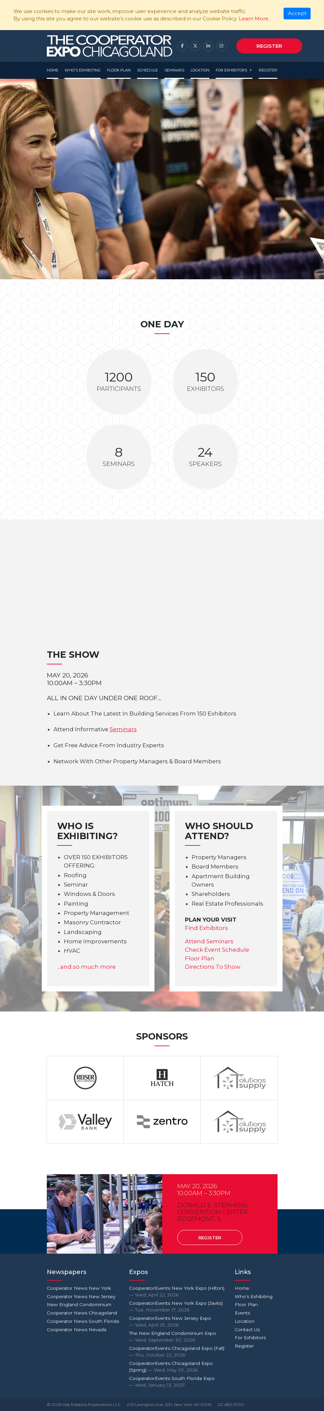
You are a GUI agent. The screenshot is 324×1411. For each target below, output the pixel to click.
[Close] (297, 14)
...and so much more (86, 966)
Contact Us (247, 1329)
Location (200, 70)
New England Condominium (79, 1304)
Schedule (147, 70)
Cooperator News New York (79, 1288)
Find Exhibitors (206, 928)
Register (269, 46)
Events (242, 1312)
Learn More (253, 18)
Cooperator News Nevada (76, 1329)
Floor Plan (119, 70)
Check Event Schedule (217, 949)
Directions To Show (212, 966)
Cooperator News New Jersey (81, 1296)
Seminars (174, 70)
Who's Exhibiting (83, 70)
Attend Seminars (209, 941)
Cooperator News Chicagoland (82, 1312)
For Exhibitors (231, 70)
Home (52, 70)
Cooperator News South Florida (83, 1321)
